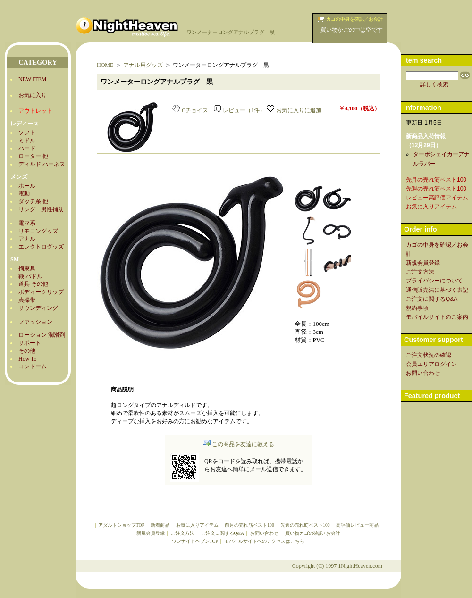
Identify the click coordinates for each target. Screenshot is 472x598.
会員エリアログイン (431, 364)
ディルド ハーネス (41, 164)
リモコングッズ (38, 231)
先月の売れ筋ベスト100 (436, 179)
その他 (26, 351)
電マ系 (26, 223)
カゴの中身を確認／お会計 (354, 19)
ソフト (26, 132)
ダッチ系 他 (33, 201)
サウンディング (38, 308)
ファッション (35, 321)
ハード (26, 148)
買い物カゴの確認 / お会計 (312, 533)
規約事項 (417, 308)
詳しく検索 (434, 84)
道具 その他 (33, 284)
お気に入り (32, 95)
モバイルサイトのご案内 (437, 317)
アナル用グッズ (143, 65)
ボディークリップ (41, 292)
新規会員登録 (150, 533)
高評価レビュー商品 (357, 525)
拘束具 (26, 268)
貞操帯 (26, 300)
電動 (24, 193)
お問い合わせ (264, 533)
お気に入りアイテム (197, 525)
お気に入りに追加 (294, 110)
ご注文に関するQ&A (222, 533)
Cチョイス (190, 110)
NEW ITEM (32, 79)
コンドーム (32, 366)
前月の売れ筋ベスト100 (249, 525)
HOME (105, 65)
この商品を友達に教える (238, 444)
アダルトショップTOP (121, 525)
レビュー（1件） (239, 110)
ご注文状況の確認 (428, 355)
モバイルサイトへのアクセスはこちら (264, 541)
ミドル (26, 140)
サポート (29, 343)
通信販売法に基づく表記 (437, 290)
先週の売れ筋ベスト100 (304, 525)
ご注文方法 (182, 533)
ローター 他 (33, 156)
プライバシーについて (434, 280)
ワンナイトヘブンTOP (195, 541)
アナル (26, 238)
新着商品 (160, 525)
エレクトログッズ (41, 246)
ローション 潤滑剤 (41, 335)
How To (27, 359)
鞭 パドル (30, 276)
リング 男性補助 (41, 209)
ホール (26, 186)
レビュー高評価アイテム (437, 197)
